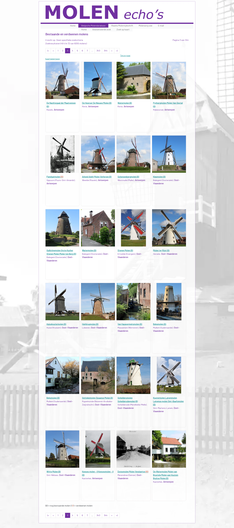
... (92, 50)
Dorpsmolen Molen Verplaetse (133, 471)
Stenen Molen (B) (125, 250)
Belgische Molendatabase (93, 25)
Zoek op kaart (123, 29)
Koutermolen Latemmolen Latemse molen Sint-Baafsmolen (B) (168, 401)
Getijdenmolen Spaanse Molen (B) (97, 398)
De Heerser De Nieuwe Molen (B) (96, 103)
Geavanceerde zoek (101, 29)
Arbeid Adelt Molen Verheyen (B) (96, 176)
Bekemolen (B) (159, 324)
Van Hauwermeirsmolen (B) (130, 324)
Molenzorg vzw (145, 25)
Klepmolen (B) (159, 176)
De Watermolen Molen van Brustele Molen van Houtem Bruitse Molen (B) (165, 475)
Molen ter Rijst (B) (161, 250)
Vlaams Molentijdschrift (122, 25)
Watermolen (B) (125, 103)
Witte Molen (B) (54, 471)
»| (117, 50)
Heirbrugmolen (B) (90, 324)
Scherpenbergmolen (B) (128, 176)
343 (98, 50)
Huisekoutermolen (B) (56, 324)
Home (73, 25)
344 (105, 50)
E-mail (161, 25)
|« (48, 50)
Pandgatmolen (55, 176)
